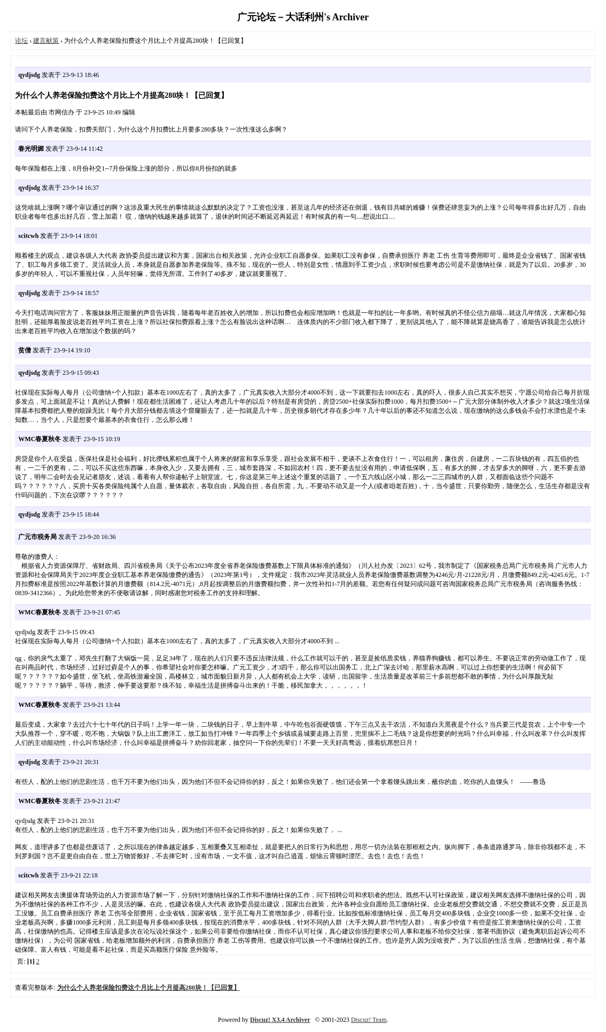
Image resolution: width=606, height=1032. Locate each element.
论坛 (21, 40)
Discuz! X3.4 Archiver (280, 1019)
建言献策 (46, 40)
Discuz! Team (369, 1019)
